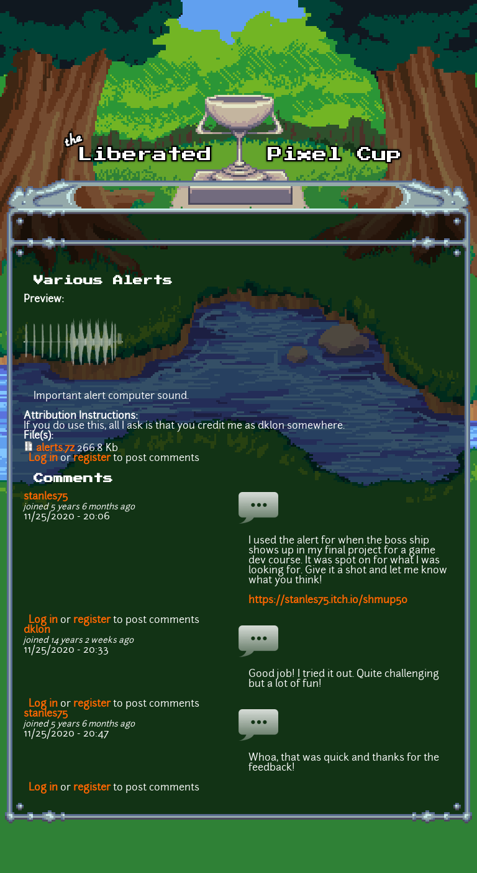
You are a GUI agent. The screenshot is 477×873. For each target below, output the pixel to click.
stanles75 (46, 497)
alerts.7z (55, 449)
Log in (43, 458)
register (92, 458)
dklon (37, 630)
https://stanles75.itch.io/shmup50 (327, 601)
